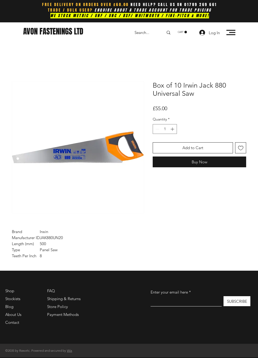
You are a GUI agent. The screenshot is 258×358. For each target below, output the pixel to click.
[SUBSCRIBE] (237, 301)
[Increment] (173, 129)
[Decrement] (156, 129)
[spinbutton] (165, 129)
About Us (13, 314)
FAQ (51, 290)
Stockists (12, 298)
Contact (12, 322)
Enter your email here (169, 292)
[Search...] (145, 32)
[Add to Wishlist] (240, 148)
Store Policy (57, 306)
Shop (9, 290)
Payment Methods (63, 314)
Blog (9, 306)
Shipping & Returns (64, 298)
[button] (182, 32)
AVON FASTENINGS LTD (53, 31)
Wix (69, 350)
